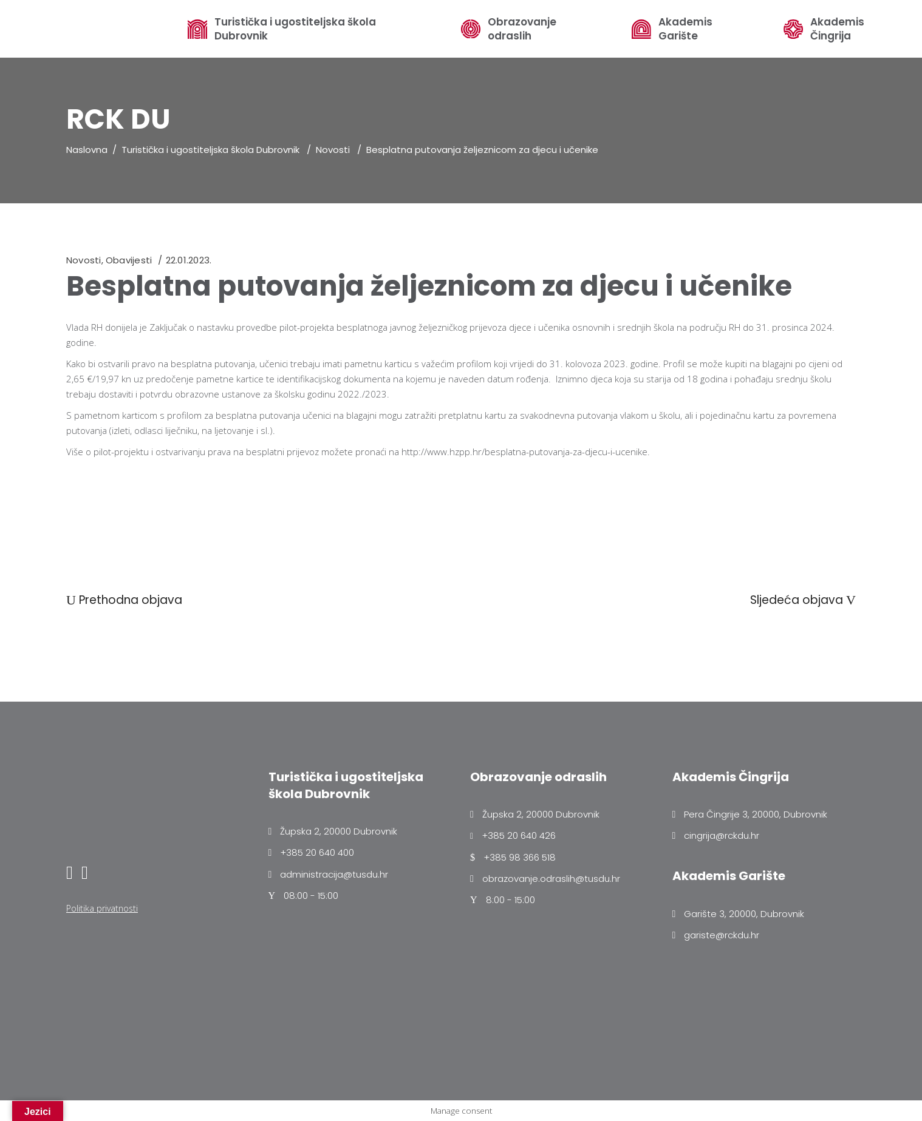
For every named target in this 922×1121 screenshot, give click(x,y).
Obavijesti (129, 260)
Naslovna (87, 149)
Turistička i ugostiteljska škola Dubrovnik (295, 29)
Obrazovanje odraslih (522, 29)
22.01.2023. (188, 260)
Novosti (333, 149)
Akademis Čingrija (837, 29)
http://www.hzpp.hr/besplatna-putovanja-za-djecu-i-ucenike (524, 451)
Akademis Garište (685, 29)
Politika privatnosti (102, 908)
